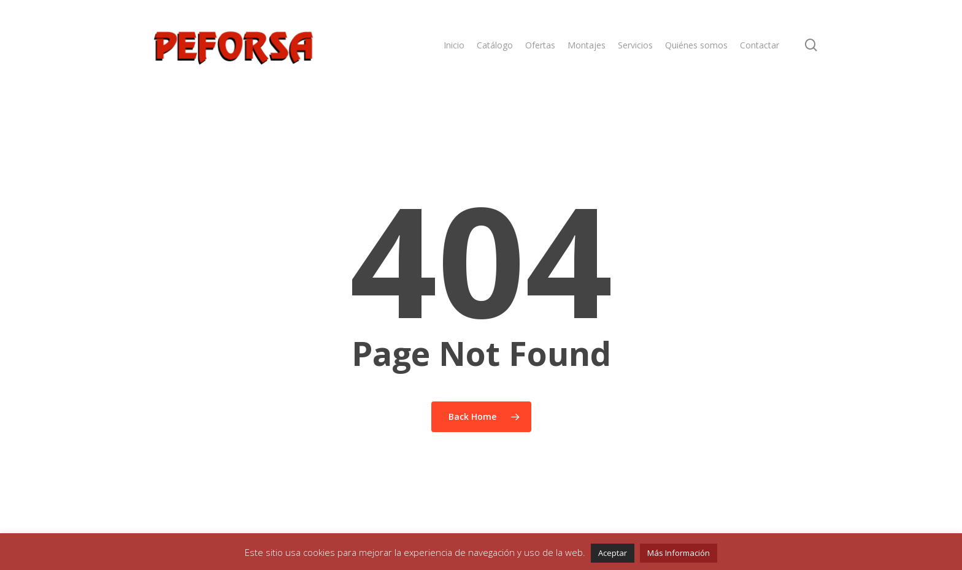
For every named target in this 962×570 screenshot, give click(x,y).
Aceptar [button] (612, 552)
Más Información (678, 552)
